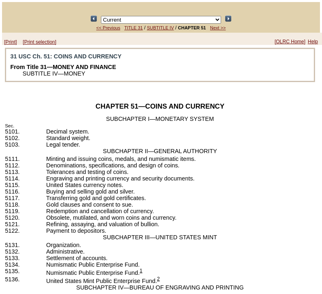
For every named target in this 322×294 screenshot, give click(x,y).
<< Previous (108, 27)
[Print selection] (39, 42)
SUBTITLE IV (160, 27)
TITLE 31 (133, 27)
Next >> (218, 27)
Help (313, 42)
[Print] (10, 42)
